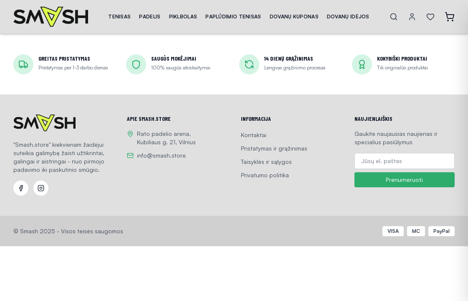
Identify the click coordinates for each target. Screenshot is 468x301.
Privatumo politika (265, 175)
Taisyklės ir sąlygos (266, 161)
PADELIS (149, 16)
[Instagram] (40, 188)
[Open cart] (450, 17)
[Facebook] (20, 188)
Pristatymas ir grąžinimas (274, 148)
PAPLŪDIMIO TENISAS (233, 16)
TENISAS (119, 16)
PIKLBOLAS (183, 16)
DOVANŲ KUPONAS (294, 16)
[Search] (394, 17)
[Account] (412, 17)
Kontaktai (253, 134)
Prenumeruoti (404, 180)
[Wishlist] (430, 17)
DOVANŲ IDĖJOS (348, 16)
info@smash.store (161, 155)
